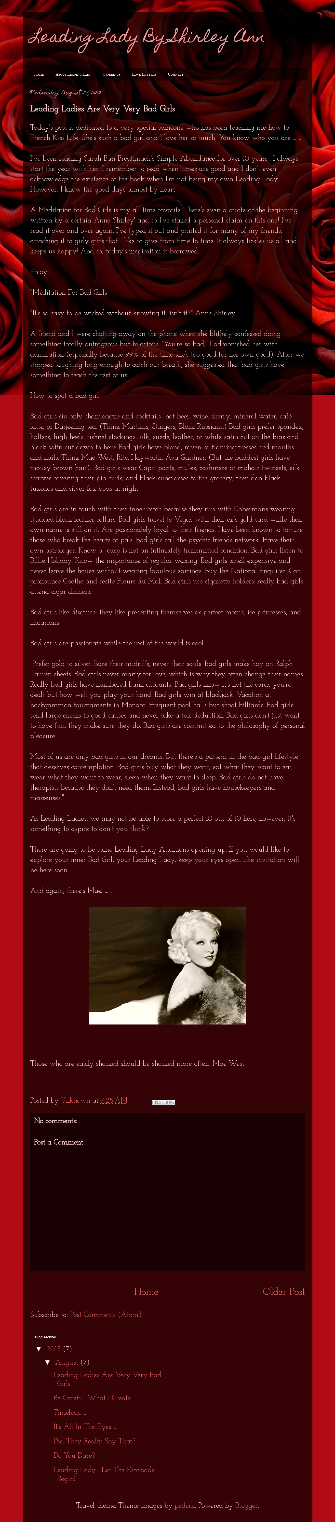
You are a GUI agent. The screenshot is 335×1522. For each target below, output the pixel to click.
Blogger (246, 1506)
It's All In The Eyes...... (86, 1427)
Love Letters (144, 74)
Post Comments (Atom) (106, 1315)
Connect (176, 74)
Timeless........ (71, 1413)
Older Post (284, 1292)
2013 (54, 1349)
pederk (185, 1506)
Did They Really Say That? (94, 1441)
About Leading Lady (73, 74)
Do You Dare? (74, 1456)
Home (39, 74)
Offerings (111, 74)
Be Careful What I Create (92, 1398)
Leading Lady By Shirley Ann (147, 38)
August (67, 1363)
